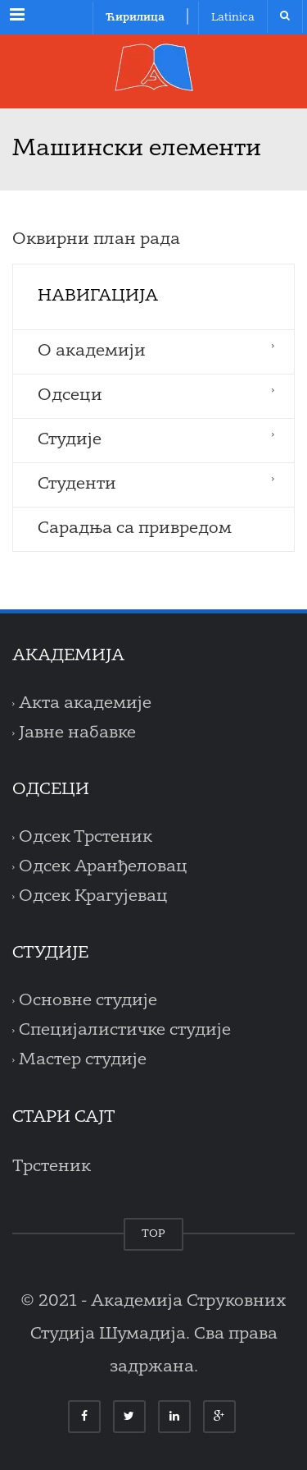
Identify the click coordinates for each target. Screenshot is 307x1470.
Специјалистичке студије (125, 1030)
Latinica (233, 17)
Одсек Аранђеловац (103, 867)
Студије (70, 440)
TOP (153, 1234)
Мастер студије (83, 1060)
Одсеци (70, 396)
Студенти (77, 484)
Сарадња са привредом (135, 529)
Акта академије (85, 704)
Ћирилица (135, 17)
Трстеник (51, 1167)
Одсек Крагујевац (93, 897)
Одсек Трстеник (85, 837)
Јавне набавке (77, 733)
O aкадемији (92, 351)
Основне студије (88, 1001)
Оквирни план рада (96, 240)
